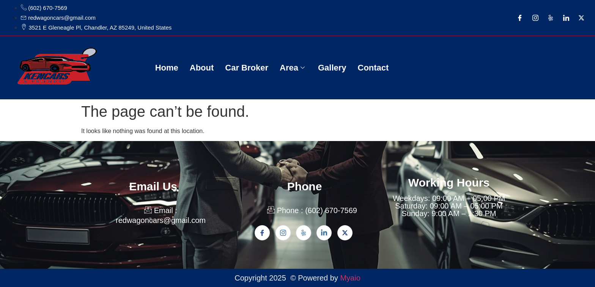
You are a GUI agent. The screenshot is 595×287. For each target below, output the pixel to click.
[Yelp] (550, 18)
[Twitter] (581, 18)
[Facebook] (520, 18)
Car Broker (246, 67)
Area (293, 67)
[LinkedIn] (566, 18)
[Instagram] (535, 18)
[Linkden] (324, 232)
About (202, 67)
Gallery (332, 67)
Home (166, 67)
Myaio (350, 278)
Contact (373, 67)
